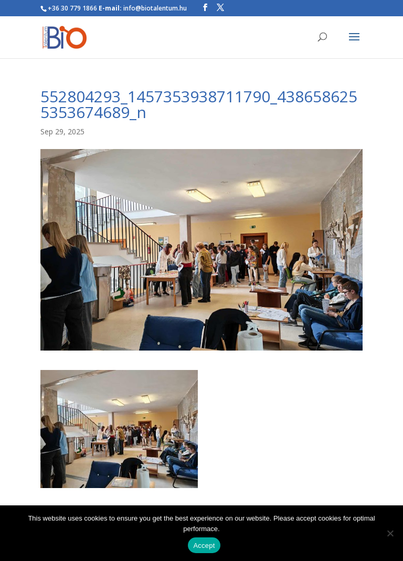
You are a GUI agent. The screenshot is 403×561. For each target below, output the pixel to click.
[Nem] (390, 533)
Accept (204, 545)
